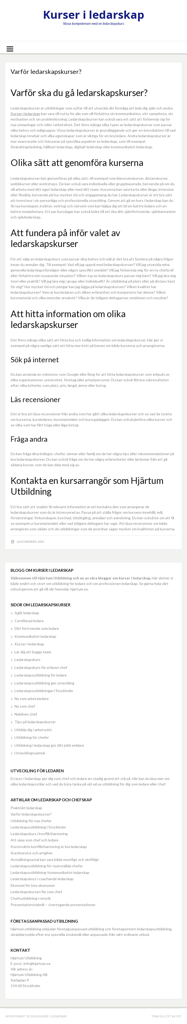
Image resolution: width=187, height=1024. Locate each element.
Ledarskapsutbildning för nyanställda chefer (47, 866)
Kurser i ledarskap (93, 14)
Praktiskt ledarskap (26, 808)
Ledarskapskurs (27, 659)
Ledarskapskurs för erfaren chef (41, 667)
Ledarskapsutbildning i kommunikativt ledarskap (50, 872)
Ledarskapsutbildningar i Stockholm (44, 690)
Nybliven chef (26, 714)
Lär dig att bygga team (33, 652)
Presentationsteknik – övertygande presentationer (53, 904)
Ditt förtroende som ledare (37, 628)
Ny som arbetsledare (32, 698)
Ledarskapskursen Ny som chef (36, 891)
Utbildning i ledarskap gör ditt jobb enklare (49, 745)
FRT (179, 1016)
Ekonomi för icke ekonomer (33, 885)
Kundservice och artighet (32, 853)
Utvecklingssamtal (30, 753)
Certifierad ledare (29, 620)
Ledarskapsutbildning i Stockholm (38, 827)
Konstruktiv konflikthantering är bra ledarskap (49, 846)
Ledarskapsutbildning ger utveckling (44, 683)
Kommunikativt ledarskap (35, 636)
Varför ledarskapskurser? (31, 814)
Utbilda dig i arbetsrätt (33, 729)
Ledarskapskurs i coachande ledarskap (42, 879)
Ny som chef (25, 706)
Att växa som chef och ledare (34, 840)
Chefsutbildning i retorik (31, 898)
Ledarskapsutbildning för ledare (41, 675)
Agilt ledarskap (27, 613)
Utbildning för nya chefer (31, 820)
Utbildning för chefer (32, 737)
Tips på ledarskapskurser (35, 722)
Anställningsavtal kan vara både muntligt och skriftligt (55, 859)
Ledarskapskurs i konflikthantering (39, 833)
